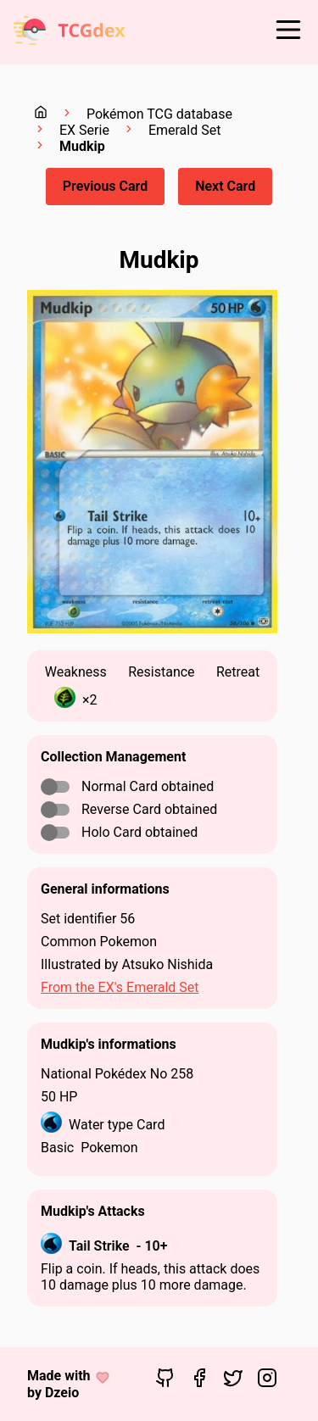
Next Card (225, 186)
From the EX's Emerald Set (120, 987)
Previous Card (105, 186)
